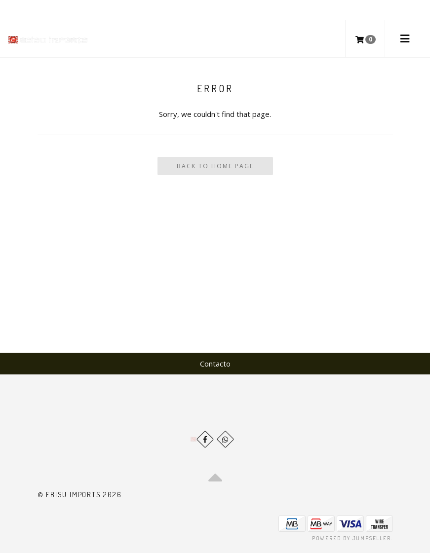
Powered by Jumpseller (351, 538)
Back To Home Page (215, 166)
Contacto (215, 364)
